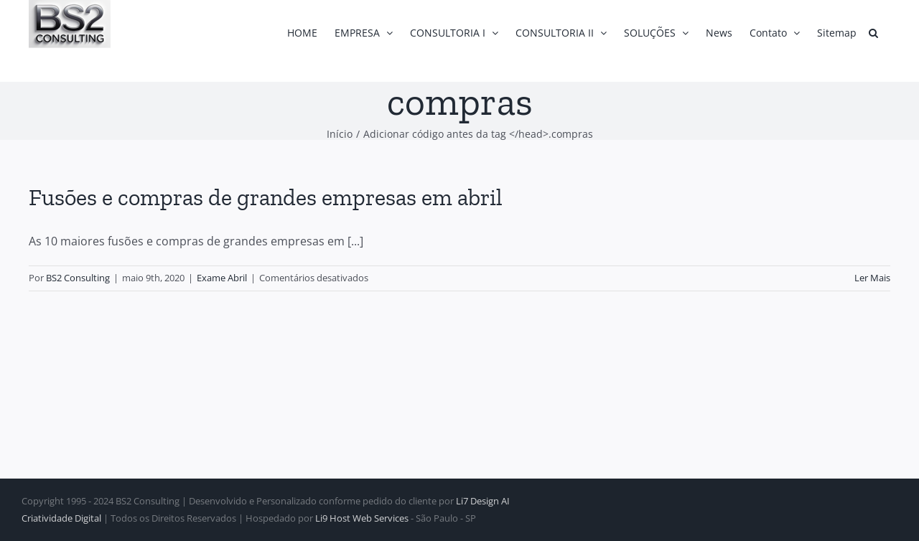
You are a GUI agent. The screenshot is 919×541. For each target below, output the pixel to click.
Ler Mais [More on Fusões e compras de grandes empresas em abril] (872, 277)
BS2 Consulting (78, 277)
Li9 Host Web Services (362, 518)
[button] (873, 32)
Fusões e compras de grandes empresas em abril (266, 197)
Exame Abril (222, 277)
